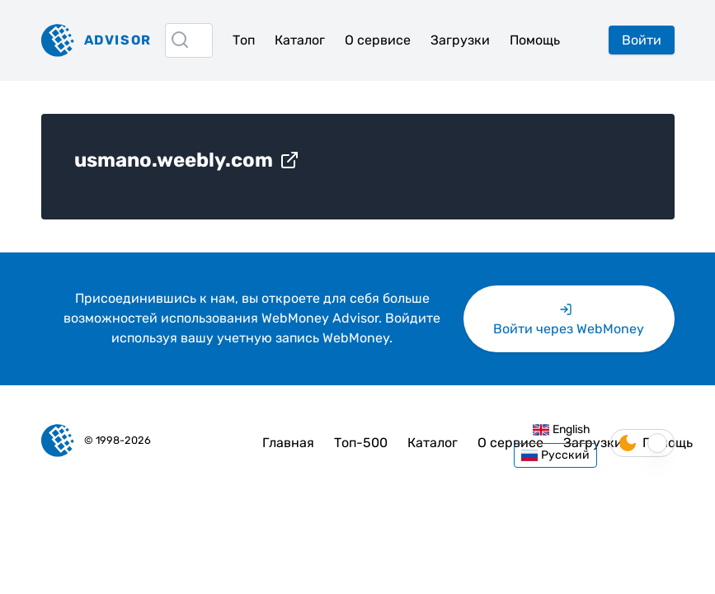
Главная (288, 442)
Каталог (300, 40)
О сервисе (378, 40)
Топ (244, 40)
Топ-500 (361, 442)
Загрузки (460, 40)
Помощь (535, 40)
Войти (641, 40)
